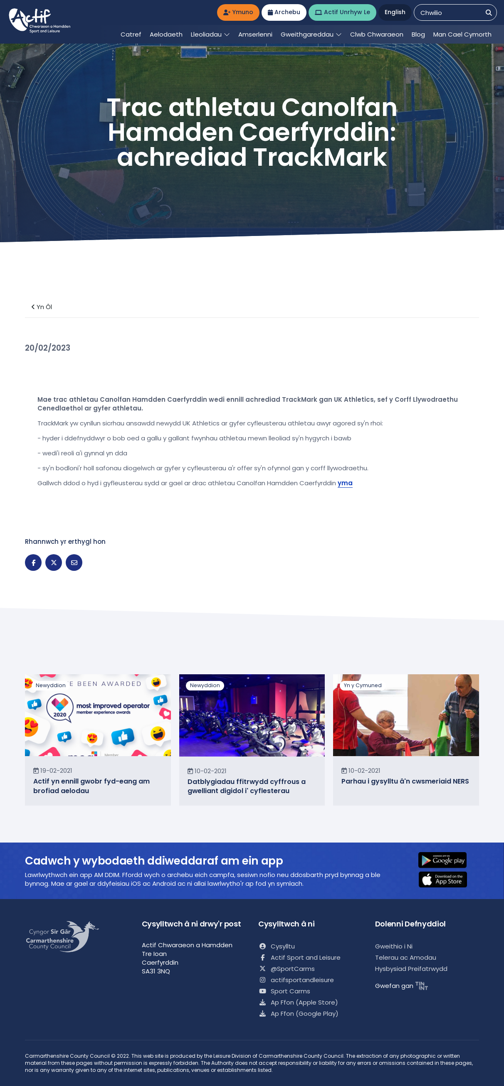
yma (345, 483)
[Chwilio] (489, 12)
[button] (448, 861)
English (395, 12)
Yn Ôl (41, 306)
